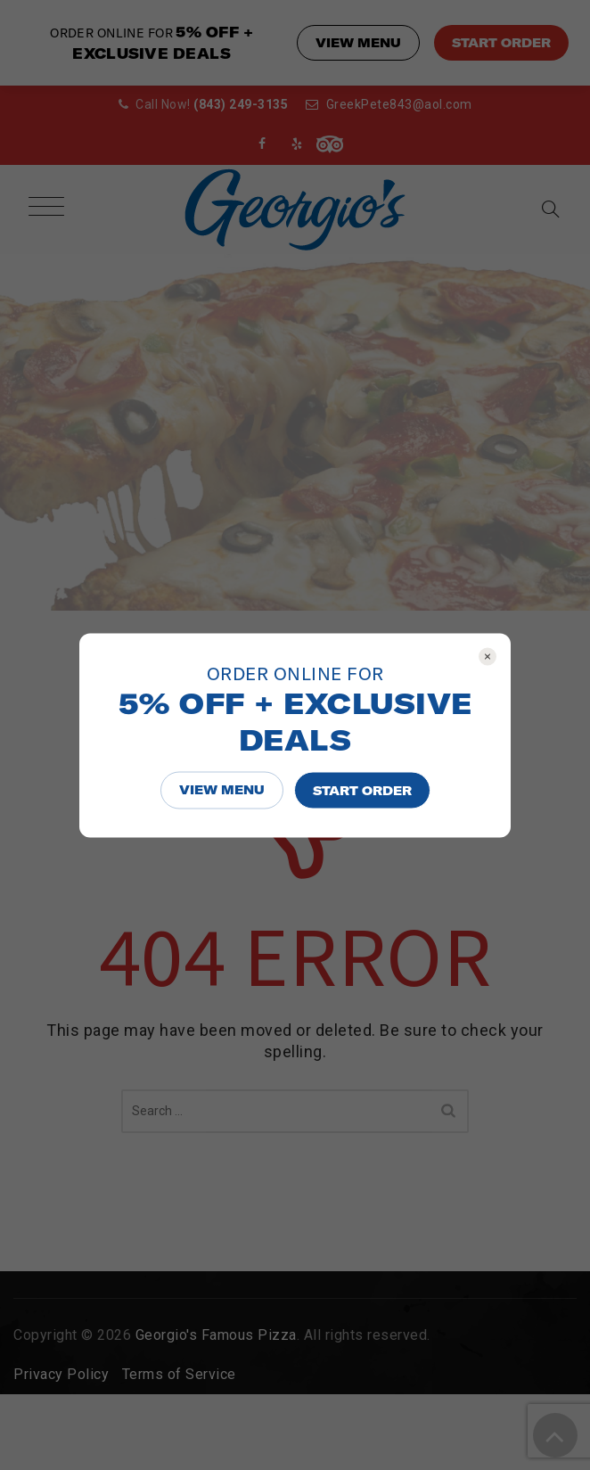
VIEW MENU (222, 789)
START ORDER (362, 790)
